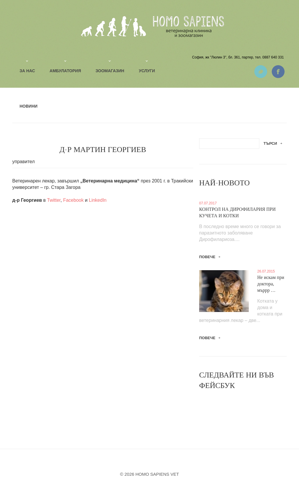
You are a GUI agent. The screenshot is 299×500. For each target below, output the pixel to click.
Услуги (147, 70)
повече (207, 257)
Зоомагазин (109, 70)
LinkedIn (98, 200)
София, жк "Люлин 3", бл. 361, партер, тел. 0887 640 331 (238, 57)
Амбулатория (65, 70)
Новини (28, 106)
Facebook (73, 200)
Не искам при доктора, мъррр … (270, 284)
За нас (27, 70)
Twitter (53, 200)
